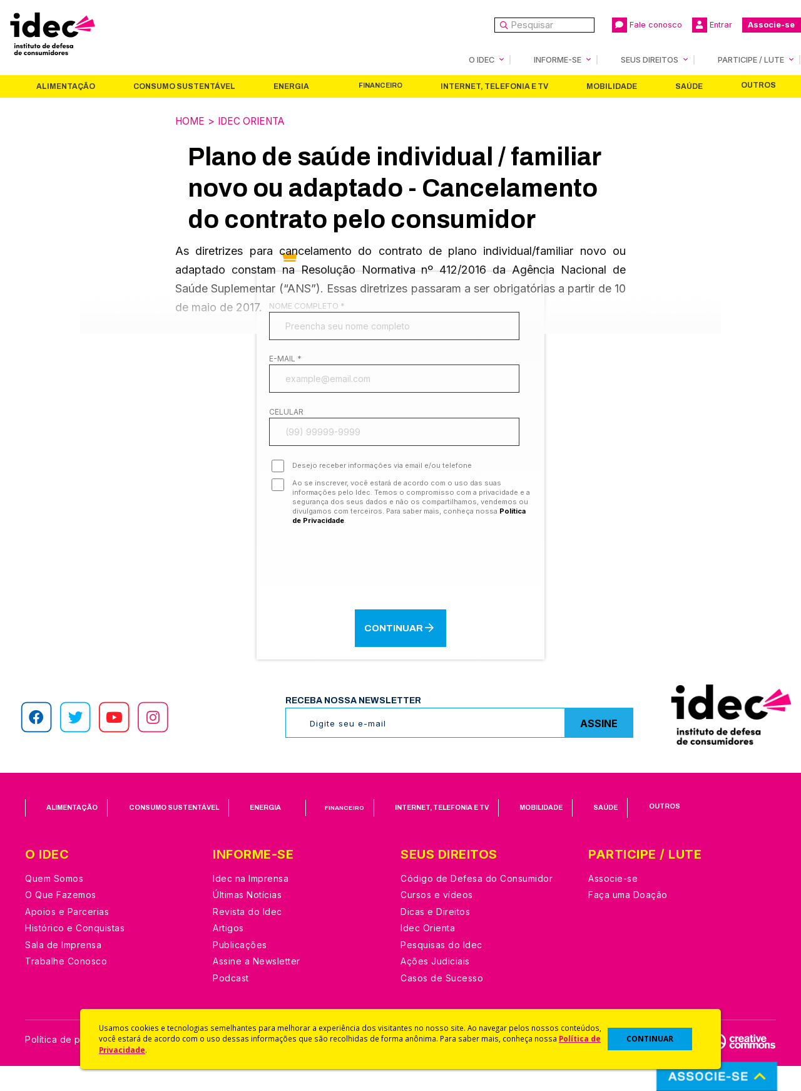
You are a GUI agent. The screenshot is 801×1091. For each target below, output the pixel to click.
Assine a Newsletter (256, 986)
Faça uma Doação (628, 919)
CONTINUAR (649, 1038)
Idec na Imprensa (250, 902)
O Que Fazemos (60, 919)
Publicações (240, 969)
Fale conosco (647, 25)
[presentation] (400, 590)
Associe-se (771, 24)
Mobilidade (611, 86)
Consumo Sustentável (184, 86)
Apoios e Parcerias (67, 936)
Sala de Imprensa (63, 969)
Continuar (400, 652)
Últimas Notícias (247, 919)
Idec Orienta (256, 121)
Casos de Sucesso (441, 1002)
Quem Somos (54, 902)
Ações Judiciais (435, 986)
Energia (291, 86)
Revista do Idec (247, 936)
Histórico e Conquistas (75, 953)
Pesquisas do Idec (441, 969)
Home (191, 121)
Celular (286, 428)
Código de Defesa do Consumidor (476, 902)
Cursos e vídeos (436, 919)
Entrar (712, 25)
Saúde (689, 86)
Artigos (228, 953)
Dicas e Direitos (435, 936)
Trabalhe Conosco (66, 986)
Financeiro (380, 85)
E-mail (285, 366)
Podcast (231, 1002)
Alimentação (65, 86)
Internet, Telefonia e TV (494, 86)
